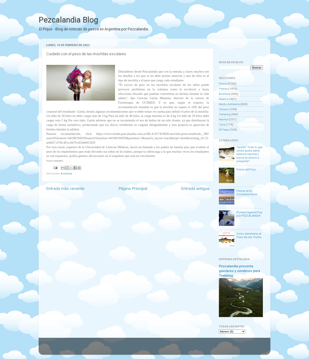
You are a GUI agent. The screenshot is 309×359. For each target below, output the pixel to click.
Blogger (198, 348)
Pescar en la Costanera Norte (246, 192)
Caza (222, 124)
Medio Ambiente (229, 104)
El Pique (224, 129)
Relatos (224, 99)
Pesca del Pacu (246, 169)
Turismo (224, 109)
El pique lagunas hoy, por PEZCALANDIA (249, 213)
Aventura (66, 173)
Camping (224, 114)
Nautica (224, 119)
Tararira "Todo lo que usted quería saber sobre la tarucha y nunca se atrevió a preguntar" (249, 154)
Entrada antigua (195, 188)
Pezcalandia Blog (68, 19)
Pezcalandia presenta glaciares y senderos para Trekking (239, 271)
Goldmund (162, 348)
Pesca (223, 83)
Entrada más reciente (65, 188)
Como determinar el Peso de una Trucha (248, 235)
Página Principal (132, 188)
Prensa (223, 88)
